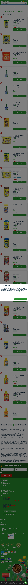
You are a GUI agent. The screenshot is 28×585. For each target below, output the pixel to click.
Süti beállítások (4, 295)
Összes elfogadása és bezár (20, 299)
